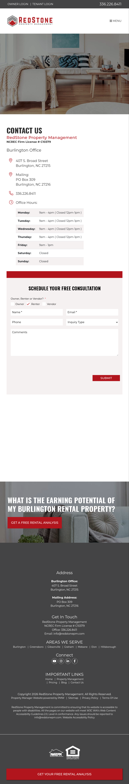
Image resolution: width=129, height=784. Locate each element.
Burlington (19, 646)
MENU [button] (115, 21)
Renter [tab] (35, 304)
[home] (30, 20)
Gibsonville (54, 646)
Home (49, 679)
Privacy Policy (90, 697)
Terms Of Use (110, 697)
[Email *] (92, 312)
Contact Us (77, 682)
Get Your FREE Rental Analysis (64, 774)
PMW (61, 697)
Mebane (83, 646)
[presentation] (92, 365)
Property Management (70, 679)
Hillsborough (108, 646)
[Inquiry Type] (92, 322)
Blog (64, 682)
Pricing (53, 682)
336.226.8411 (110, 4)
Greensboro (37, 646)
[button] (54, 661)
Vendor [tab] (51, 304)
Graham (69, 646)
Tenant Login (42, 4)
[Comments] (64, 342)
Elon (94, 646)
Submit (106, 378)
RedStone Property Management (42, 137)
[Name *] (37, 312)
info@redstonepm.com (68, 633)
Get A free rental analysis (34, 523)
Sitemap (73, 697)
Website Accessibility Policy (79, 717)
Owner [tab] (19, 304)
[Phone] (37, 322)
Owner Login (18, 4)
